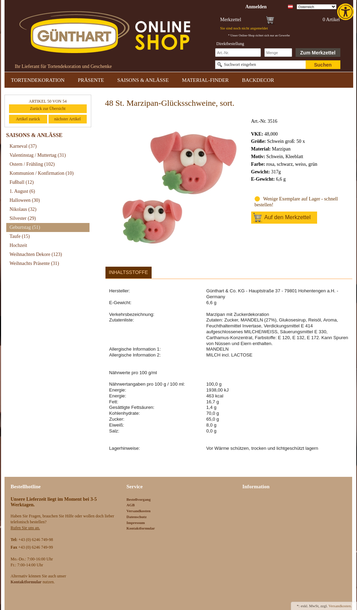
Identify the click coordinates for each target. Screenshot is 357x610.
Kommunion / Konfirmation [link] (42, 173)
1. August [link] (22, 191)
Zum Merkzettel (317, 52)
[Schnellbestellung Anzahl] (278, 52)
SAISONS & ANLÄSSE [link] (143, 80)
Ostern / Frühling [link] (32, 164)
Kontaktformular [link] (141, 528)
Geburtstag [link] (25, 227)
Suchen (323, 65)
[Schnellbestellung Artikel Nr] (238, 52)
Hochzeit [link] (18, 245)
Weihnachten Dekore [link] (36, 254)
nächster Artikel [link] (67, 119)
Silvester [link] (23, 218)
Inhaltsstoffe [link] (128, 272)
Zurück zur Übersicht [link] (48, 108)
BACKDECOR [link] (258, 80)
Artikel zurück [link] (28, 119)
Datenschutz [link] (137, 517)
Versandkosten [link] (139, 511)
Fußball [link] (22, 182)
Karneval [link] (23, 146)
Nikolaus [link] (23, 209)
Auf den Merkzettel (287, 217)
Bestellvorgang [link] (139, 499)
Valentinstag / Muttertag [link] (38, 155)
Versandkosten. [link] (340, 606)
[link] (346, 12)
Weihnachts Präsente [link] (34, 263)
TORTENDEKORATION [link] (38, 80)
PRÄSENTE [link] (91, 80)
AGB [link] (131, 505)
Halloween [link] (25, 200)
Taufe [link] (20, 236)
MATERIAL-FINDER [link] (205, 80)
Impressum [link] (136, 523)
